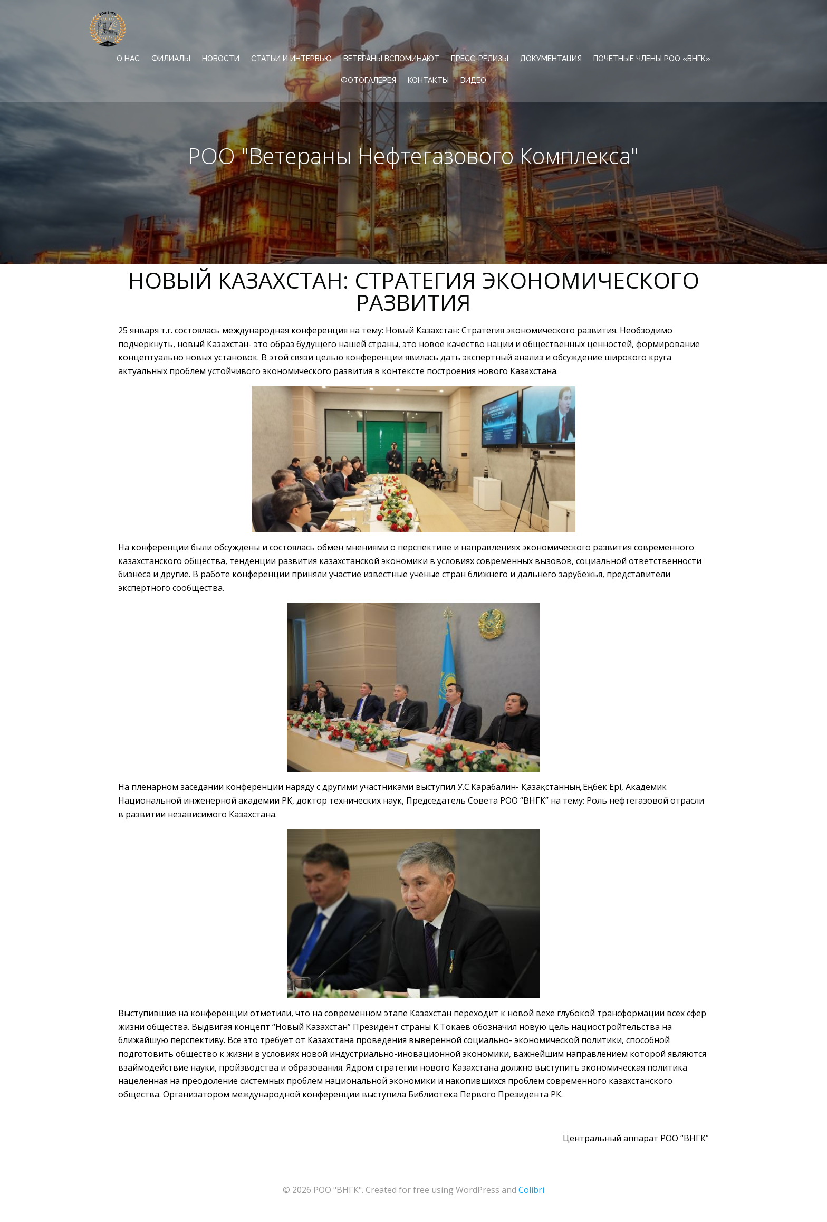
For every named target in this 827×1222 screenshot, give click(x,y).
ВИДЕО (473, 79)
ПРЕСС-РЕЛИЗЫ (479, 58)
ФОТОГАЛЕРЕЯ (368, 79)
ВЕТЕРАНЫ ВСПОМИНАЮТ (391, 58)
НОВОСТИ (220, 58)
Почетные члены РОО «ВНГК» (651, 58)
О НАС (128, 58)
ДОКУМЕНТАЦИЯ (551, 58)
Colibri (531, 1190)
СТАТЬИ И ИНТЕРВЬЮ (291, 58)
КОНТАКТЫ (428, 79)
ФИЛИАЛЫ (170, 58)
